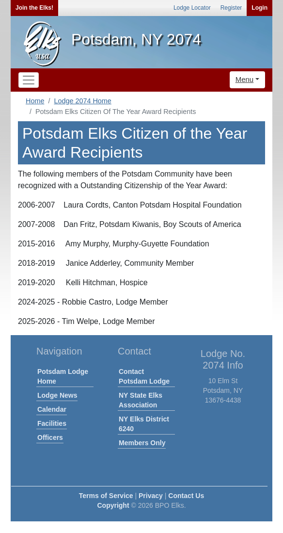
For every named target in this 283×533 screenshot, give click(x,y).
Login (259, 7)
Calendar (51, 409)
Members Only (142, 443)
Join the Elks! (34, 7)
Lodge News (57, 395)
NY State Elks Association (140, 400)
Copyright (113, 505)
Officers (50, 437)
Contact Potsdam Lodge (144, 376)
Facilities (51, 423)
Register (231, 7)
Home (35, 101)
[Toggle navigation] (28, 80)
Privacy (151, 496)
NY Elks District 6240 (144, 424)
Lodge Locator (192, 7)
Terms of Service (106, 496)
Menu (245, 79)
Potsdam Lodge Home (62, 376)
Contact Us (186, 496)
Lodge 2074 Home (82, 101)
